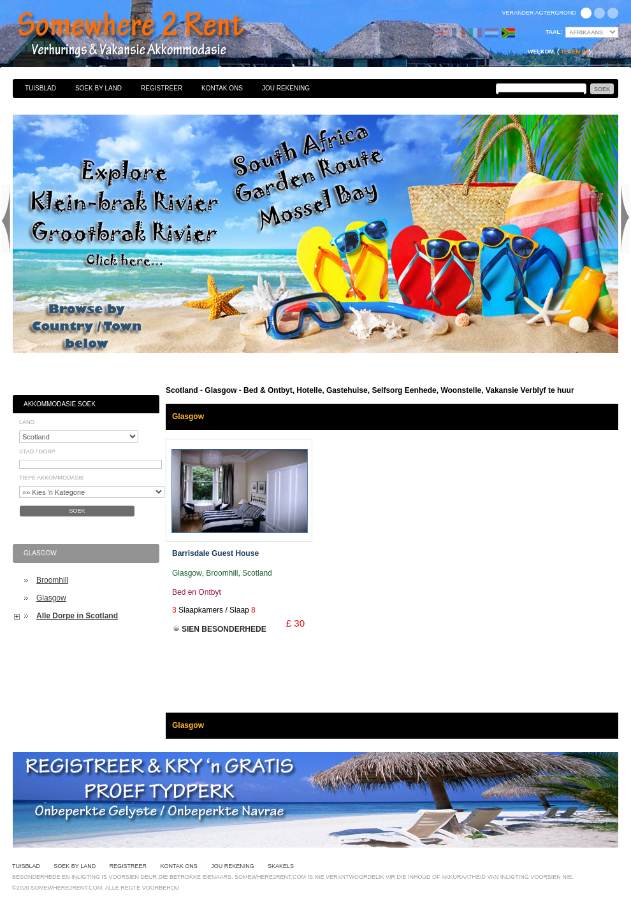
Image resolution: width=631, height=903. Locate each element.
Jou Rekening (286, 88)
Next (625, 219)
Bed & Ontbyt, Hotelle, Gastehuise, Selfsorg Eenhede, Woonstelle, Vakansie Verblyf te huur (145, 35)
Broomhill (52, 580)
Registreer (161, 88)
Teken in (573, 51)
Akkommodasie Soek (60, 404)
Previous (5, 219)
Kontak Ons (222, 88)
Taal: (554, 32)
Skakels (281, 866)
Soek (77, 511)
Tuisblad (40, 88)
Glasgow (51, 598)
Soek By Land (98, 88)
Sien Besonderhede (224, 629)
